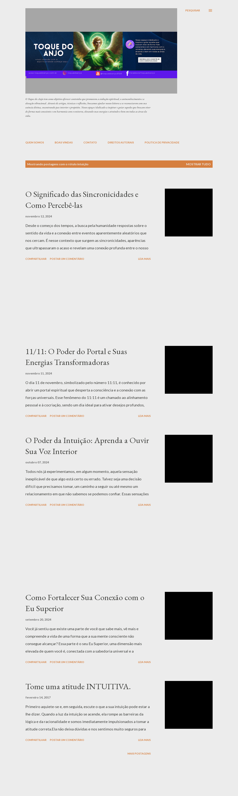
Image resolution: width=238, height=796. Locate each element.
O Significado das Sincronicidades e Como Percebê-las (81, 199)
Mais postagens (139, 753)
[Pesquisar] (192, 10)
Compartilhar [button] (35, 258)
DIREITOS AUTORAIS (121, 142)
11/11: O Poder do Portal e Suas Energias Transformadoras (76, 357)
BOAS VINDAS (64, 142)
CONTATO (90, 142)
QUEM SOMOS (34, 142)
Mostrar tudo (198, 164)
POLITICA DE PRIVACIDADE (162, 142)
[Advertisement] (115, 128)
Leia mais (144, 258)
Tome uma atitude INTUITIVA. (78, 686)
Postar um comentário (67, 258)
